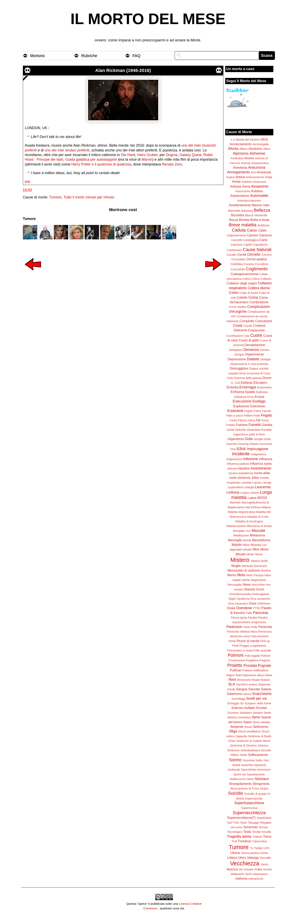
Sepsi (247, 722)
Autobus (257, 191)
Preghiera (252, 660)
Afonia (233, 149)
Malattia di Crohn (258, 516)
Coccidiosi (261, 264)
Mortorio (37, 55)
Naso (267, 575)
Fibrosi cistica (246, 420)
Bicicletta (237, 215)
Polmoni (235, 655)
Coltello (242, 297)
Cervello (254, 254)
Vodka (258, 869)
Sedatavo (246, 712)
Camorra (265, 235)
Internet (232, 468)
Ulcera (235, 853)
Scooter (261, 708)
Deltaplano (236, 349)
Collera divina (259, 288)
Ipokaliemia (246, 473)
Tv (251, 848)
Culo (246, 335)
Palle (249, 613)
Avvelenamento (240, 205)
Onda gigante (260, 594)
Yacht (248, 874)
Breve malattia (242, 224)
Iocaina (233, 473)
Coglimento (257, 268)
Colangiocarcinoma (244, 274)
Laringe (266, 482)
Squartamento (256, 774)
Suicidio (235, 793)
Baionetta (234, 210)
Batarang (247, 210)
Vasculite (265, 857)
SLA (231, 684)
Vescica (232, 869)
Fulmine (242, 425)
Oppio (232, 598)
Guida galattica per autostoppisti (91, 159)
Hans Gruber (147, 155)
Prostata (250, 666)
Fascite (266, 411)
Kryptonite (233, 482)
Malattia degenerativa (241, 512)
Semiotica (244, 717)
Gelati (230, 429)
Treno (267, 836)
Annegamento (238, 172)
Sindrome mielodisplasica (243, 750)
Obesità (249, 589)
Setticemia (260, 726)
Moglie (236, 566)
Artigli (268, 177)
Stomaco (262, 779)
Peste (232, 641)
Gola (248, 439)
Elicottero (260, 382)
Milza (246, 544)
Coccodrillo (238, 269)
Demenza (251, 350)
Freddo (230, 425)
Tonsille (266, 831)
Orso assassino (238, 603)
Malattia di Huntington (249, 521)
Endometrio (264, 387)
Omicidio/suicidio (240, 594)
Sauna (247, 693)
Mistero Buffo (259, 561)
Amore (249, 158)
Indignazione (234, 459)
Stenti (250, 779)
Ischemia (243, 477)
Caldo (262, 230)
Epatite (250, 392)
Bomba (244, 220)
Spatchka (247, 765)
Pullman (235, 670)
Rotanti (265, 679)
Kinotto (264, 477)
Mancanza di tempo (259, 526)
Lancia (256, 482)
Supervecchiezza (249, 812)
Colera (246, 278)
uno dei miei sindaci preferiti (67, 150)
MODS (262, 497)
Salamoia (264, 684)
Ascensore (259, 181)
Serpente (236, 726)
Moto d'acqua (255, 575)
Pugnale (264, 666)
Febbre (248, 415)
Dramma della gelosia (248, 378)
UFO (267, 848)
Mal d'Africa (253, 507)
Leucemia (263, 487)
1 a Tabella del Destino (245, 139)
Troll (234, 841)
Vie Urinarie (245, 869)
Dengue (239, 354)
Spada (236, 765)
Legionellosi (235, 487)
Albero (243, 148)
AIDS (264, 139)
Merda (247, 540)
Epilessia (262, 392)
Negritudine (258, 580)
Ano (253, 172)
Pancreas (260, 613)
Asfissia (235, 186)
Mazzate (258, 531)
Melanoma (257, 535)
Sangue (241, 689)
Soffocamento (258, 755)
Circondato (238, 259)
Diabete (253, 359)
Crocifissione (234, 335)
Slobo (243, 755)
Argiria (230, 177)
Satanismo (234, 693)
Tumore (55, 197)
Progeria (264, 660)
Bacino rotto (260, 205)
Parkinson (234, 627)
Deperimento (254, 354)
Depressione (237, 359)
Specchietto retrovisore (256, 769)
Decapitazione (255, 345)
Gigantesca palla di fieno (249, 434)
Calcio (252, 230)
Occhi (260, 589)
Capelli (247, 244)
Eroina (259, 396)
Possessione (236, 660)
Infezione (250, 459)
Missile (241, 554)
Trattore (257, 836)
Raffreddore (261, 670)
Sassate (254, 689)
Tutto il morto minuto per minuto (88, 197)
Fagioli (248, 411)
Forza (265, 420)
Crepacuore (256, 330)
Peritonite (265, 627)
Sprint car (240, 774)
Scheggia (233, 703)
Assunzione (242, 191)
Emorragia (247, 387)
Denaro (264, 349)
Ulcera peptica (250, 853)
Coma (253, 297)
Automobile (259, 196)
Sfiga (233, 731)
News (247, 584)
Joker (255, 477)
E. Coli (235, 382)
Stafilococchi (237, 779)
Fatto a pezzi (234, 415)
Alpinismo (240, 153)
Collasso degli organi (242, 283)
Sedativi (258, 712)
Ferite (233, 420)
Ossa (252, 603)
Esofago (259, 401)
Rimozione (244, 679)
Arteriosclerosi (255, 177)
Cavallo (231, 254)
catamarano (260, 874)
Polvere (266, 655)
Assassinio (260, 186)
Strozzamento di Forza (244, 788)
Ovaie (231, 608)
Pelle (254, 627)
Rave (269, 675)
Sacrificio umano (246, 684)
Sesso (248, 726)
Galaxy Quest (190, 155)
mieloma (241, 878)
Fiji (258, 420)
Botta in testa (259, 220)
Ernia (250, 396)
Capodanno (260, 244)
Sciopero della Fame (258, 703)
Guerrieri (232, 443)
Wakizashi (237, 874)
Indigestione (259, 454)
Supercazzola (253, 798)
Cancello (236, 240)
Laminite (246, 482)
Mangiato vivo (242, 530)
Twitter (258, 848)
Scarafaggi (238, 698)
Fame (257, 411)
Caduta (239, 230)
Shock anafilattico (249, 731)
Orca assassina (260, 598)
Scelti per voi (256, 698)
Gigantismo (236, 439)
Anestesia (240, 167)
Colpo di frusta (248, 292)
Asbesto (246, 181)
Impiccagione (257, 449)
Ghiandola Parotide (259, 429)
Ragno (230, 675)
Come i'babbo (237, 306)
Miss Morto (261, 549)
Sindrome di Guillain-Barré (253, 740)
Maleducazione (236, 526)
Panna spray (239, 617)
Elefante (246, 382)
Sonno (235, 759)
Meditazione (241, 535)
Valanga (253, 857)
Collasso (265, 278)
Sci (242, 703)
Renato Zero (172, 164)
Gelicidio (240, 429)
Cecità (241, 254)
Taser (243, 822)
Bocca (233, 220)
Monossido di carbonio (244, 570)
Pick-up (265, 641)
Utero (242, 857)
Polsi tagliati (252, 655)
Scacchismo (262, 694)
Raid (238, 675)
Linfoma (232, 492)
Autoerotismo (239, 195)
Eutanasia (235, 411)
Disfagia (265, 359)
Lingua (244, 492)
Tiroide (256, 831)
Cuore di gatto (249, 340)
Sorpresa (248, 760)
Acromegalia (261, 144)
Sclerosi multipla (243, 708)
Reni (232, 680)
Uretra (264, 853)
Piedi (235, 645)
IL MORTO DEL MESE (148, 18)
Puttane (247, 670)
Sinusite (266, 750)
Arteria (240, 177)
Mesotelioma (261, 540)
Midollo (237, 544)
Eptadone (240, 396)
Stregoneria (261, 783)
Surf (229, 822)
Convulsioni (263, 321)
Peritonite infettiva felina (242, 631)
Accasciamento (241, 144)
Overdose (244, 608)
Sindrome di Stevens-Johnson (249, 745)
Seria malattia (261, 722)
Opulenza (243, 598)
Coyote (247, 325)
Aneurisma (256, 167)
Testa (247, 831)
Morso (231, 575)
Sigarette (241, 736)
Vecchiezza (244, 863)
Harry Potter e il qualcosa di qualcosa (101, 164)
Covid (237, 326)
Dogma (171, 155)
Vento (264, 864)
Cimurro (267, 254)
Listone (254, 492)
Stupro (264, 788)
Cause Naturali (257, 249)
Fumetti (254, 425)
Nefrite (246, 580)
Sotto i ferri (262, 760)
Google (258, 439)
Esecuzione (242, 401)
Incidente (241, 453)
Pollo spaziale (262, 650)
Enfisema (237, 392)
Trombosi (244, 841)
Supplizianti (263, 817)
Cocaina (248, 264)
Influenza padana (238, 463)
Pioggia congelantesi (252, 645)
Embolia (232, 387)
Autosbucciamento (249, 200)
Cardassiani (234, 250)
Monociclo (260, 566)
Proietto (234, 665)
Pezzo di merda (248, 641)
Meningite (235, 540)
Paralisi (252, 617)
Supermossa (249, 808)
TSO (236, 822)
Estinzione (257, 406)
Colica (255, 278)
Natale (237, 580)
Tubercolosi (259, 841)
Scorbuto (233, 712)
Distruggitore (239, 368)
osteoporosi (255, 878)
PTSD (257, 608)
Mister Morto (255, 554)
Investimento (261, 468)
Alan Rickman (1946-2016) (123, 70)
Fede (256, 415)
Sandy (231, 689)
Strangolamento (240, 783)
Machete (235, 502)
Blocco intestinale (256, 215)
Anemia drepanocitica (255, 163)
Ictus (241, 448)
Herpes (254, 443)
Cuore (256, 335)
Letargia (249, 487)
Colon (233, 293)
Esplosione (241, 406)
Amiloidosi (237, 158)
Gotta (267, 439)
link (27, 182)
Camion (252, 235)
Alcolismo (255, 148)
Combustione (258, 302)
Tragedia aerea (239, 836)
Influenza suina (261, 463)
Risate (255, 679)
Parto (246, 627)
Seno (256, 717)
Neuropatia (235, 584)
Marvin (147, 159)
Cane (263, 240)
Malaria (266, 507)
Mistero (239, 560)
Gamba (267, 425)
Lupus (252, 497)
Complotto (246, 321)
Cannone (236, 244)
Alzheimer (257, 153)
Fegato (266, 415)
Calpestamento (236, 235)
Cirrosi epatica (256, 259)
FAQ (137, 55)
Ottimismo (263, 603)
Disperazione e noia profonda (249, 364)
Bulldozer (264, 225)
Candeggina (251, 240)
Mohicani (247, 566)
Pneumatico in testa (239, 650)
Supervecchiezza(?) (241, 817)
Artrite (236, 181)
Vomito (267, 869)
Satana (266, 689)
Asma (246, 186)
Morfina (266, 570)
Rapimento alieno (253, 675)
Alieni (266, 148)
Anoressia (264, 172)
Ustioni (232, 857)
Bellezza (262, 210)
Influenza (265, 459)
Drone (267, 378)
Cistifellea (236, 264)
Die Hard (128, 155)
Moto (241, 575)
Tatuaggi (253, 822)
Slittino (234, 755)
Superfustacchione (249, 803)
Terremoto (250, 827)
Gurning (243, 443)
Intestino (244, 468)
